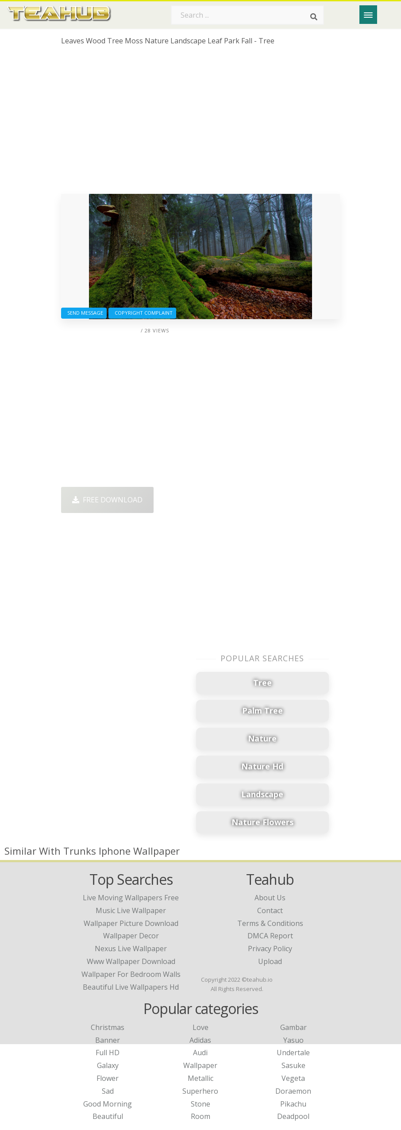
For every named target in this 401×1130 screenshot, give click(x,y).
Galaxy (108, 1065)
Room (200, 1116)
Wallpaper (200, 1065)
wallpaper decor (131, 936)
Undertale (293, 1052)
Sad (108, 1091)
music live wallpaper (131, 910)
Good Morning (107, 1104)
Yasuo (293, 1040)
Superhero (200, 1091)
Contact (270, 910)
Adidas (200, 1040)
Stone (200, 1104)
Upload (270, 961)
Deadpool (293, 1116)
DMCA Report (270, 936)
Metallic (200, 1078)
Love (200, 1027)
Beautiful (108, 1116)
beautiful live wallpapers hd (131, 987)
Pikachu (293, 1104)
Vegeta (293, 1078)
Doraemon (293, 1091)
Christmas (107, 1027)
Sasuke (293, 1065)
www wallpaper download (131, 961)
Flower (107, 1078)
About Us (269, 897)
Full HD (108, 1052)
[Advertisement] (200, 123)
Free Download (107, 500)
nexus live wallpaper (131, 948)
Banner (107, 1040)
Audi (200, 1052)
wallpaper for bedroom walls (131, 974)
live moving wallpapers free (131, 897)
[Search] (314, 17)
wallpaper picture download (131, 923)
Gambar (293, 1027)
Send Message (84, 312)
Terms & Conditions (270, 923)
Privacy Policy (270, 948)
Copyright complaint (142, 312)
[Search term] (247, 15)
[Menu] (368, 14)
